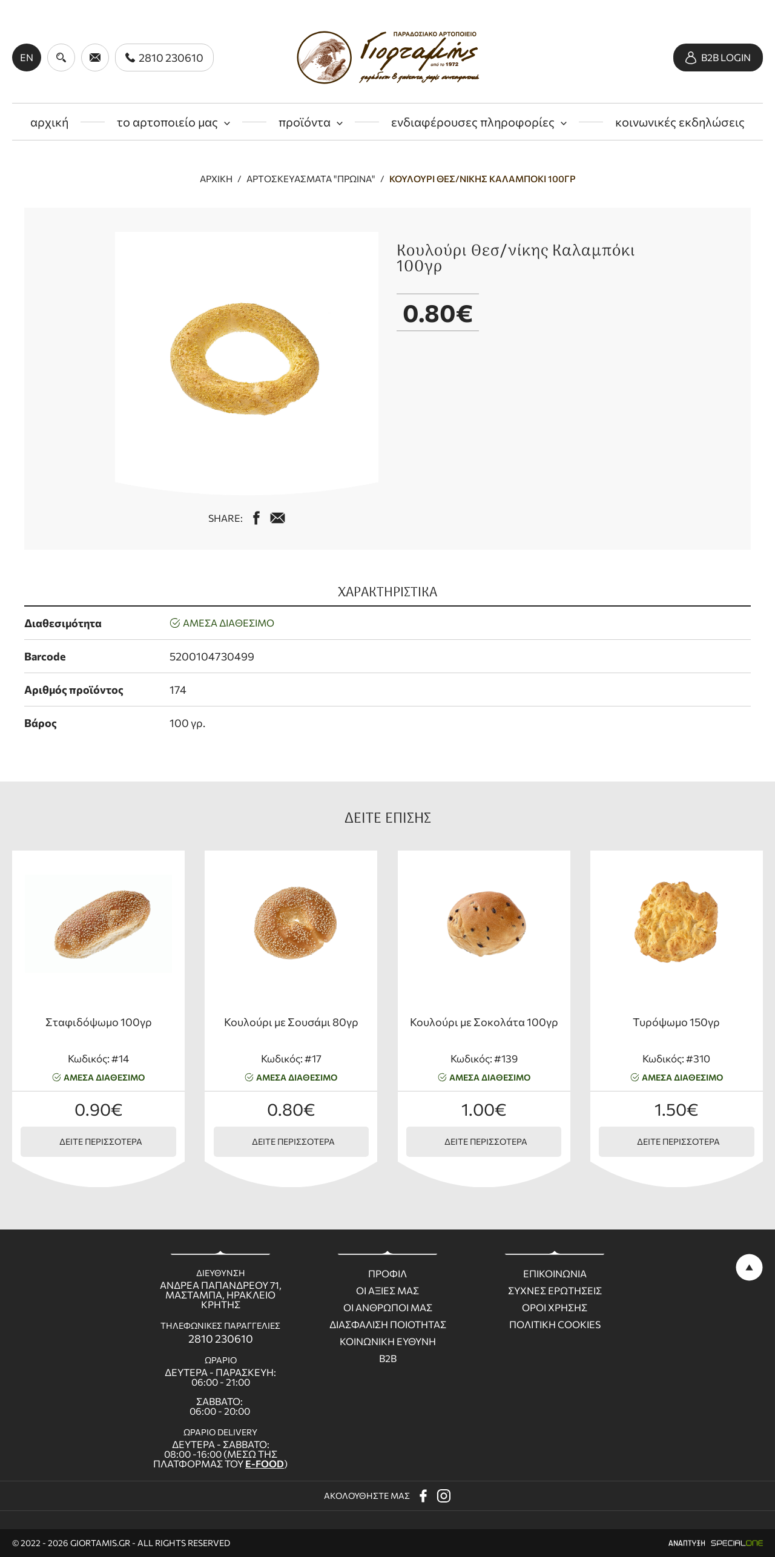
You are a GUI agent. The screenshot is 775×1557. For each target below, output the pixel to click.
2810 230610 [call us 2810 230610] (220, 1338)
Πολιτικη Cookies (555, 1324)
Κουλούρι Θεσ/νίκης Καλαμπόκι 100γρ (482, 178)
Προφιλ (387, 1274)
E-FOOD (264, 1463)
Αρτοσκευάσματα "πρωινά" (310, 178)
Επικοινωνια (555, 1274)
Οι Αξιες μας (387, 1290)
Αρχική (216, 178)
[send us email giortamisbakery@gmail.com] (95, 57)
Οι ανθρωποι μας (387, 1307)
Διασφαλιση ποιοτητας (387, 1324)
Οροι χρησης (554, 1307)
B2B (388, 1358)
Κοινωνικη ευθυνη (388, 1341)
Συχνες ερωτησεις (555, 1290)
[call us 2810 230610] (164, 57)
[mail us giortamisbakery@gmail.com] (277, 517)
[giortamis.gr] (388, 57)
